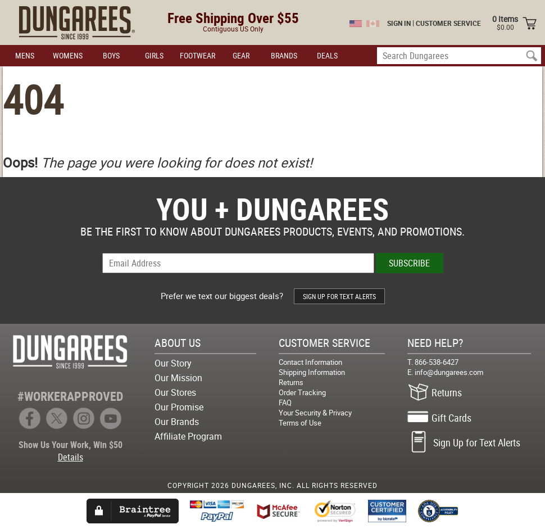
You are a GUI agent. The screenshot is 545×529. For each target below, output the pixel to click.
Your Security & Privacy (315, 413)
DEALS (327, 55)
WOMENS (68, 55)
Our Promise (179, 407)
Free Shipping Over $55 (233, 17)
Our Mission (178, 378)
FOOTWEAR (197, 55)
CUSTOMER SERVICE (448, 23)
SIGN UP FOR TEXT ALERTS (339, 296)
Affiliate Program (188, 436)
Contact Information (310, 362)
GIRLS (154, 55)
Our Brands (177, 421)
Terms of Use (300, 423)
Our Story (173, 363)
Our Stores (175, 392)
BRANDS (284, 55)
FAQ (285, 402)
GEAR (241, 55)
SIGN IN (399, 23)
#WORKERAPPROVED (70, 396)
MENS (24, 55)
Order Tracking (302, 392)
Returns (291, 382)
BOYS (111, 55)
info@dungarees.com (449, 372)
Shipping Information (312, 372)
